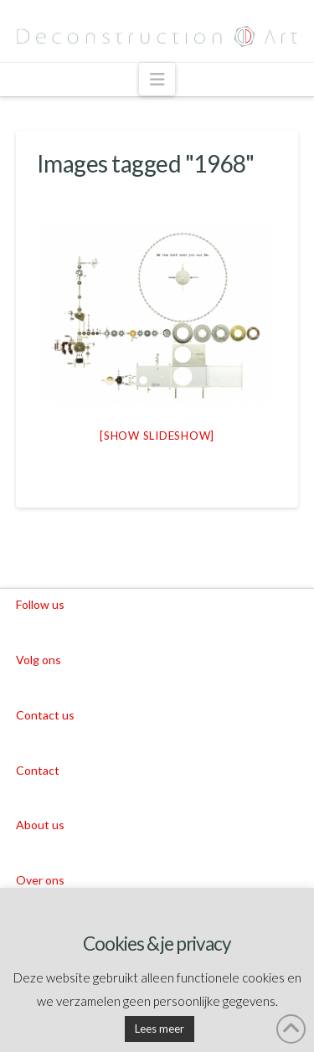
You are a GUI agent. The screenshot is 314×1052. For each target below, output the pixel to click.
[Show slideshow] (157, 435)
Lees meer (159, 1028)
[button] (157, 79)
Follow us (40, 604)
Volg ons (38, 659)
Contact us (45, 715)
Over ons (40, 880)
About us (40, 824)
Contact (37, 770)
